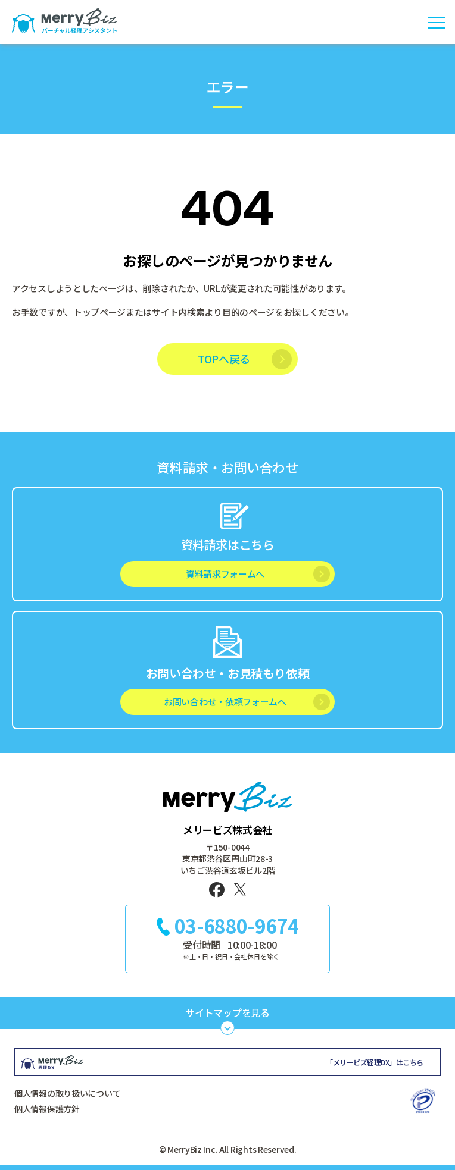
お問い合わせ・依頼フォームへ (225, 701)
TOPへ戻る (224, 358)
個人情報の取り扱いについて (67, 1093)
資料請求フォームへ (225, 573)
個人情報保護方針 (47, 1108)
